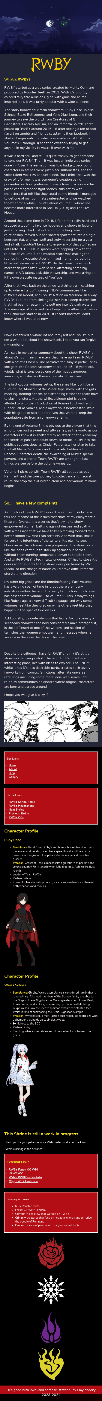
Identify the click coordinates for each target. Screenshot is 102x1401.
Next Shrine (16, 810)
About (13, 769)
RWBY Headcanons (21, 806)
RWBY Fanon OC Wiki (23, 1170)
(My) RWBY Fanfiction (23, 1181)
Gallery (13, 777)
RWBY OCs (16, 817)
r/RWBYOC (16, 1173)
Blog (12, 773)
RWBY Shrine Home (22, 802)
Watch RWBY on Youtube (25, 1177)
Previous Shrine (19, 814)
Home (12, 765)
